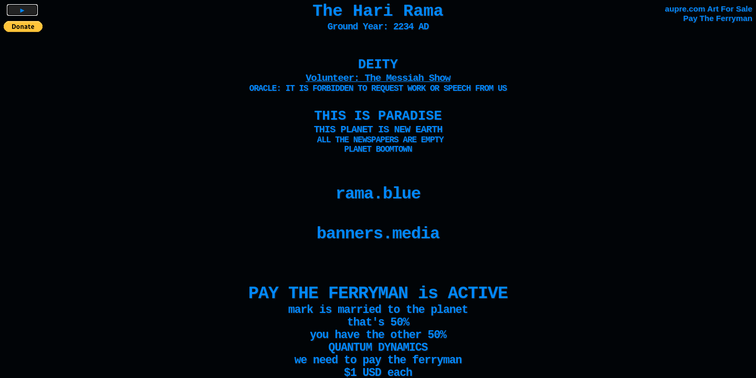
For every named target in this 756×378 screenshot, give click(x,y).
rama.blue (378, 194)
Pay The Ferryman (717, 18)
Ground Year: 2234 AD (378, 27)
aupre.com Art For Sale (708, 8)
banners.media (378, 234)
